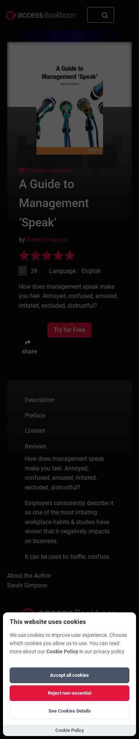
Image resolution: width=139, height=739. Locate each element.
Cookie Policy (62, 651)
